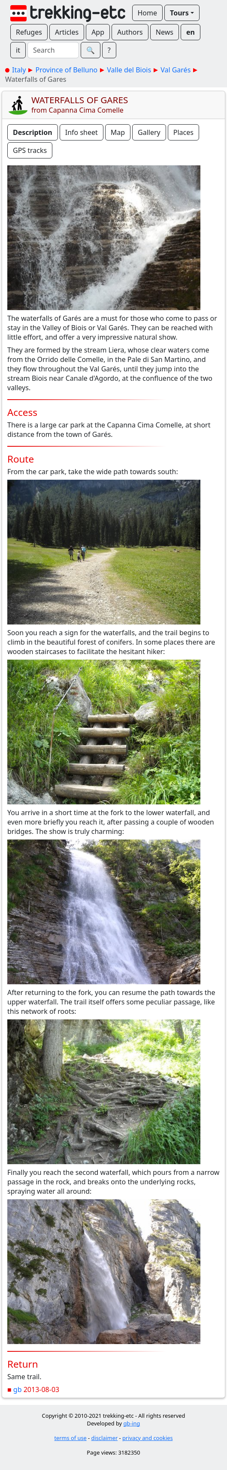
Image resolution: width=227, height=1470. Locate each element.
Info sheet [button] (81, 132)
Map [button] (118, 132)
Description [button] (32, 132)
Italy (19, 70)
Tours (179, 13)
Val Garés (175, 70)
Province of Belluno (66, 70)
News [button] (164, 32)
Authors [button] (130, 32)
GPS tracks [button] (30, 150)
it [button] (18, 50)
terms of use (70, 1438)
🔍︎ (90, 50)
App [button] (97, 32)
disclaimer (104, 1438)
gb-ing (131, 1423)
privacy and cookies (147, 1438)
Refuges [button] (29, 32)
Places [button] (183, 132)
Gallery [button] (149, 132)
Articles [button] (67, 32)
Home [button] (147, 13)
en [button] (190, 32)
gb (17, 1389)
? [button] (109, 50)
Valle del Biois (129, 70)
